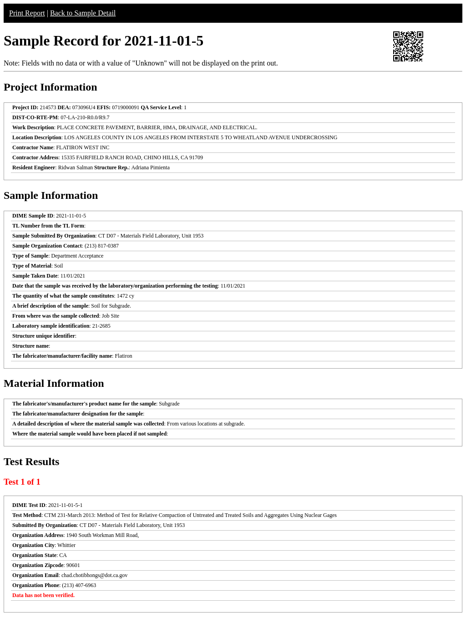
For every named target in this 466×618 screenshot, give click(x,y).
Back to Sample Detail (83, 13)
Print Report (27, 13)
